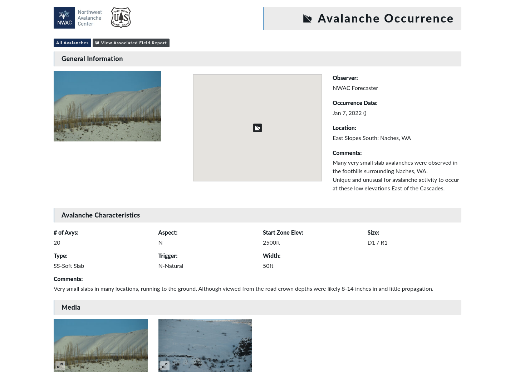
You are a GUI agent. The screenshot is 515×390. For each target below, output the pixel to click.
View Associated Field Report (131, 42)
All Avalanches (72, 42)
